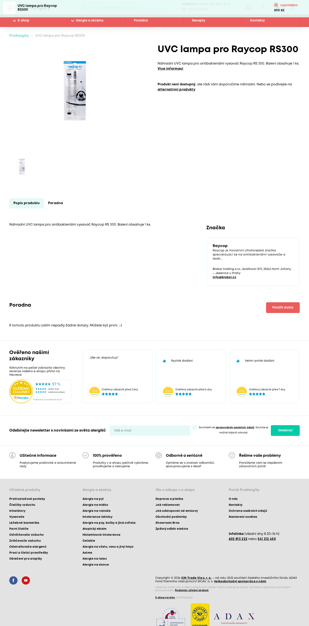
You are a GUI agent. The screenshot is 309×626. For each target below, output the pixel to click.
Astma (87, 553)
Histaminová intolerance (102, 535)
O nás (233, 499)
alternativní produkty (176, 89)
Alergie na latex (95, 559)
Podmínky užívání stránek (192, 590)
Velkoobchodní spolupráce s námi (240, 581)
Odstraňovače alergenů (27, 547)
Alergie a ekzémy (90, 20)
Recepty (198, 20)
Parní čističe (18, 529)
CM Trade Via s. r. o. (196, 578)
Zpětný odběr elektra (172, 529)
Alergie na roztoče (97, 511)
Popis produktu (26, 203)
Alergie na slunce (96, 565)
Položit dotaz (283, 307)
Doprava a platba (169, 499)
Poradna (141, 20)
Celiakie (89, 541)
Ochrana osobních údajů (248, 511)
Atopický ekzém (95, 529)
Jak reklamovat (168, 505)
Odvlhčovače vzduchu (26, 535)
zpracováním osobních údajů (235, 427)
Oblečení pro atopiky (25, 559)
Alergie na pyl (93, 499)
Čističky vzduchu (22, 505)
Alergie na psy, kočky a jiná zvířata (109, 523)
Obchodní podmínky (171, 517)
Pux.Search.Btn (85, 7)
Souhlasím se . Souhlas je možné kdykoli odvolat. (234, 430)
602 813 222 (198, 9)
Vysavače (17, 517)
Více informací (170, 68)
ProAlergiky (19, 35)
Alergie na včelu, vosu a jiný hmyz (108, 547)
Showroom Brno (167, 523)
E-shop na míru (165, 598)
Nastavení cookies (243, 517)
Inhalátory (17, 511)
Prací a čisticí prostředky (28, 553)
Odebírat (285, 430)
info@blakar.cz (224, 277)
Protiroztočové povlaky (27, 499)
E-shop (23, 20)
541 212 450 (267, 539)
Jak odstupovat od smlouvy (177, 511)
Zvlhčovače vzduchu (25, 541)
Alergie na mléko (95, 505)
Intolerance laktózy (97, 517)
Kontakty (257, 20)
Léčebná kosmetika (24, 523)
